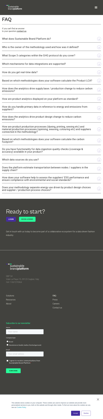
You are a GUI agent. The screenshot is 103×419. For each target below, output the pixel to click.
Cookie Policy (21, 407)
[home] (13, 7)
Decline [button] (86, 413)
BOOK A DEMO (27, 219)
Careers (56, 304)
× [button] (97, 399)
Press (55, 300)
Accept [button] (75, 413)
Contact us (57, 308)
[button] (96, 8)
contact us (21, 31)
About (8, 304)
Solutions (10, 296)
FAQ (54, 296)
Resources (11, 300)
